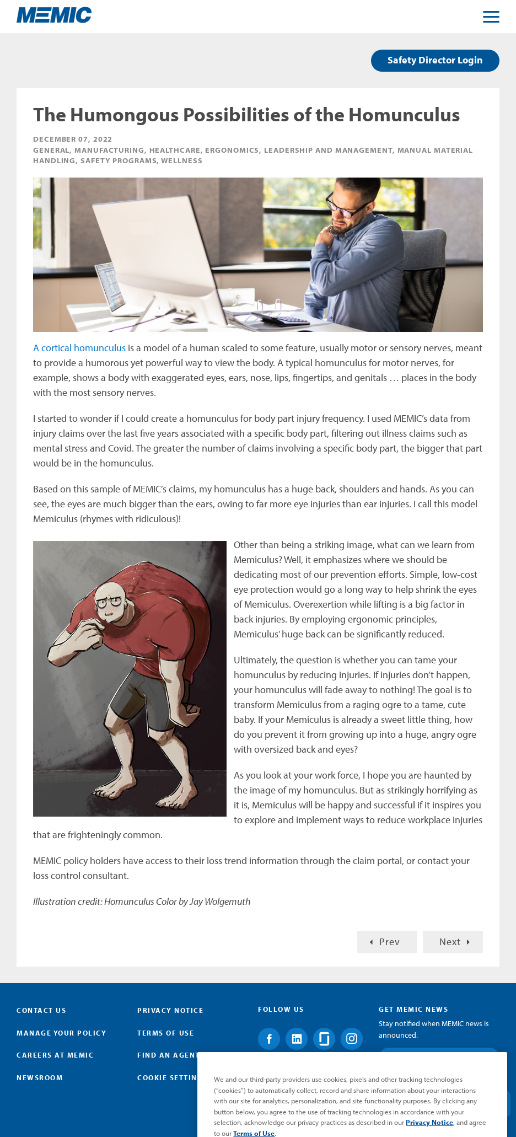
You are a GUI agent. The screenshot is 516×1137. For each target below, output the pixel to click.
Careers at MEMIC (55, 1054)
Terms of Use (165, 1032)
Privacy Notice (170, 1010)
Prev (389, 941)
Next (450, 941)
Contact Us (41, 1010)
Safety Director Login (435, 59)
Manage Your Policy (61, 1032)
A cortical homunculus (79, 347)
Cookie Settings (172, 1077)
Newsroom (40, 1077)
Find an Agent (168, 1054)
